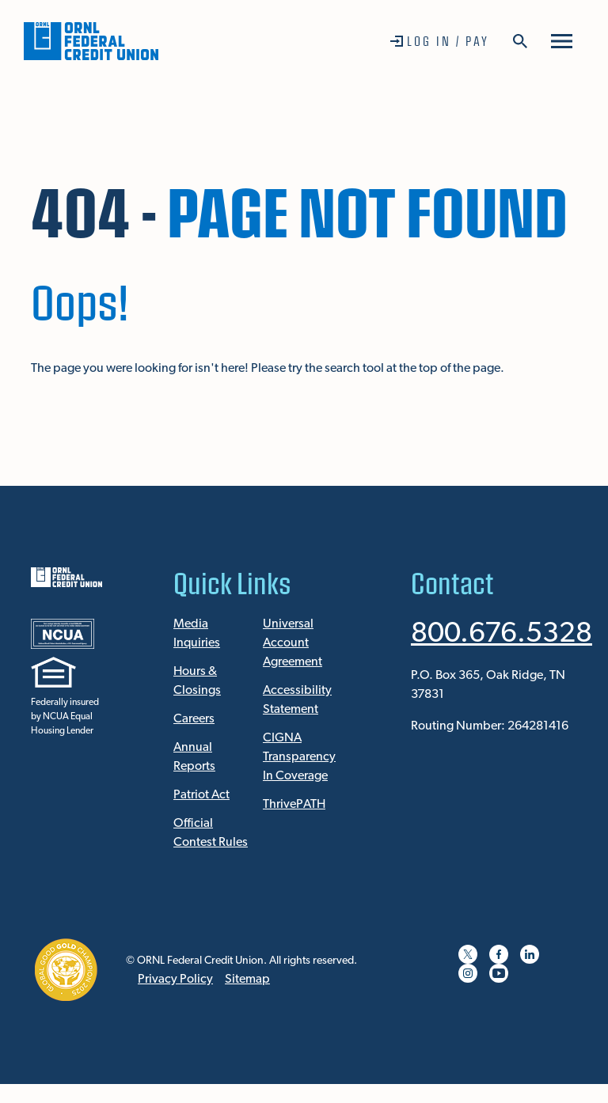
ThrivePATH (294, 804)
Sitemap (247, 979)
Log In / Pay (448, 40)
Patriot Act (201, 795)
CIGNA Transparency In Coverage (299, 757)
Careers (194, 719)
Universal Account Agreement (292, 643)
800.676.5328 (501, 634)
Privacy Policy (175, 979)
